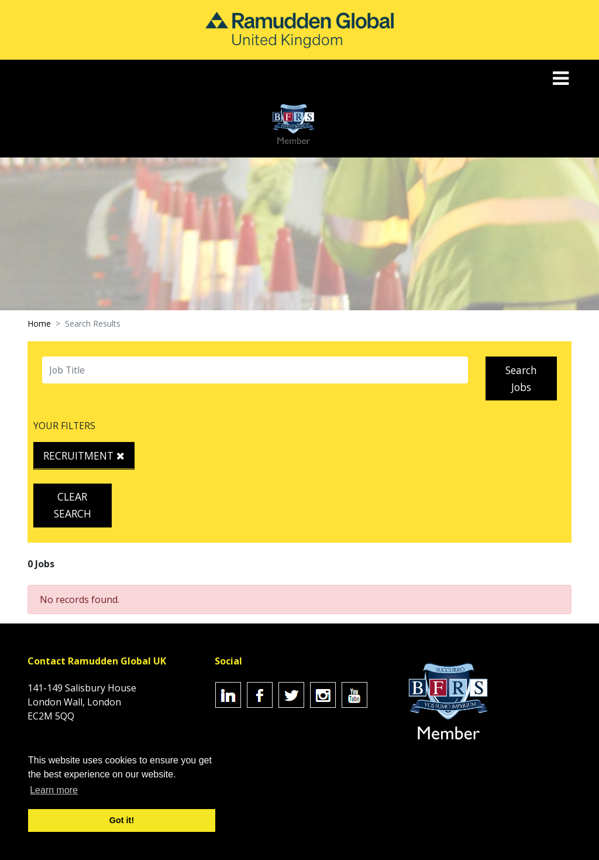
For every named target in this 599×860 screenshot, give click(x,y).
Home (39, 323)
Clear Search (72, 504)
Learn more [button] (54, 790)
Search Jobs (521, 378)
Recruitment (84, 455)
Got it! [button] (121, 820)
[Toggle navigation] (562, 78)
